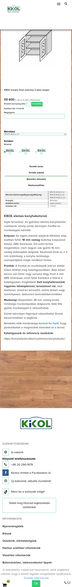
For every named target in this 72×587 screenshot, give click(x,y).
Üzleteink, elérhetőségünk (19, 541)
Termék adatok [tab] (36, 173)
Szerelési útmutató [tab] (36, 179)
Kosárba (37, 104)
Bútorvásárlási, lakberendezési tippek (27, 562)
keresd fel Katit (49, 323)
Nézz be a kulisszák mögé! (23, 492)
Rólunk (6, 533)
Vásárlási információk (16, 555)
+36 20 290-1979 (19, 462)
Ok (36, 583)
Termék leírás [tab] (36, 166)
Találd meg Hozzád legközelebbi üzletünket (29, 505)
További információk (36, 578)
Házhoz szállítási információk (21, 548)
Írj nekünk (12, 452)
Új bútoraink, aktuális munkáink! (26, 481)
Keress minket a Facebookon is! (26, 472)
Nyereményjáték (13, 526)
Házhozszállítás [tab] (36, 185)
